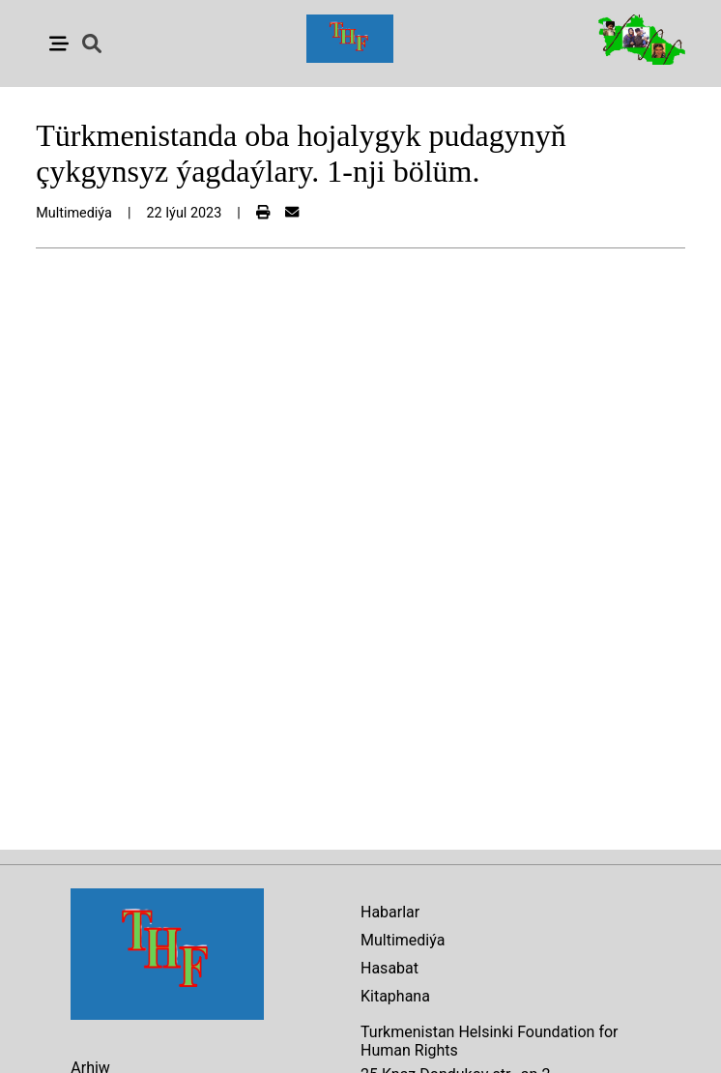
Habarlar (389, 912)
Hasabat (389, 968)
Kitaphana (395, 996)
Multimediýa (402, 940)
